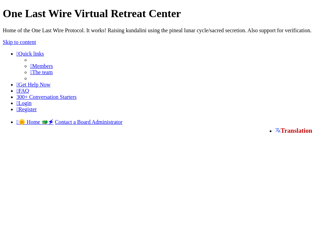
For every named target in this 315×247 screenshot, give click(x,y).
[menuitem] (41, 66)
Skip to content (19, 42)
